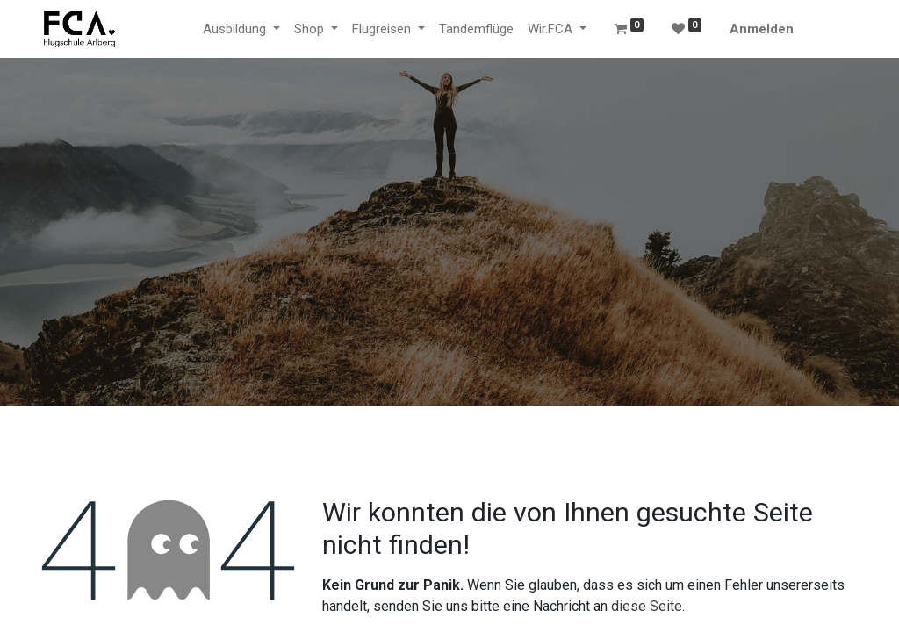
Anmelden (762, 29)
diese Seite (646, 606)
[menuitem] (476, 29)
